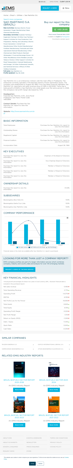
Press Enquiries (33, 446)
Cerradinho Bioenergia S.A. (13, 349)
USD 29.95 (61, 30)
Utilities (19, 15)
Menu (66, 8)
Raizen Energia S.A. (9, 344)
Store (29, 451)
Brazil (12, 15)
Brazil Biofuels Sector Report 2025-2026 (19, 381)
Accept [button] (32, 463)
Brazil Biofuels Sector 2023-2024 (53, 381)
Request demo (8, 451)
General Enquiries (10, 446)
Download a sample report (60, 39)
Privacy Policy (56, 442)
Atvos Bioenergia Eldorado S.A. (50, 349)
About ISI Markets (10, 442)
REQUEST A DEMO (50, 8)
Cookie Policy (55, 446)
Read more (19, 390)
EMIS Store (52, 2)
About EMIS (7, 438)
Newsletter (31, 442)
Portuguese (65, 36)
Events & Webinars (34, 438)
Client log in (65, 1)
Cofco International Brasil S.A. (50, 344)
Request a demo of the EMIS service (19, 269)
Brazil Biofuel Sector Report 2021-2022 (54, 417)
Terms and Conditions (59, 438)
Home (6, 15)
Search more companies (13, 19)
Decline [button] (40, 463)
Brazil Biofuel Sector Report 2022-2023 (19, 417)
